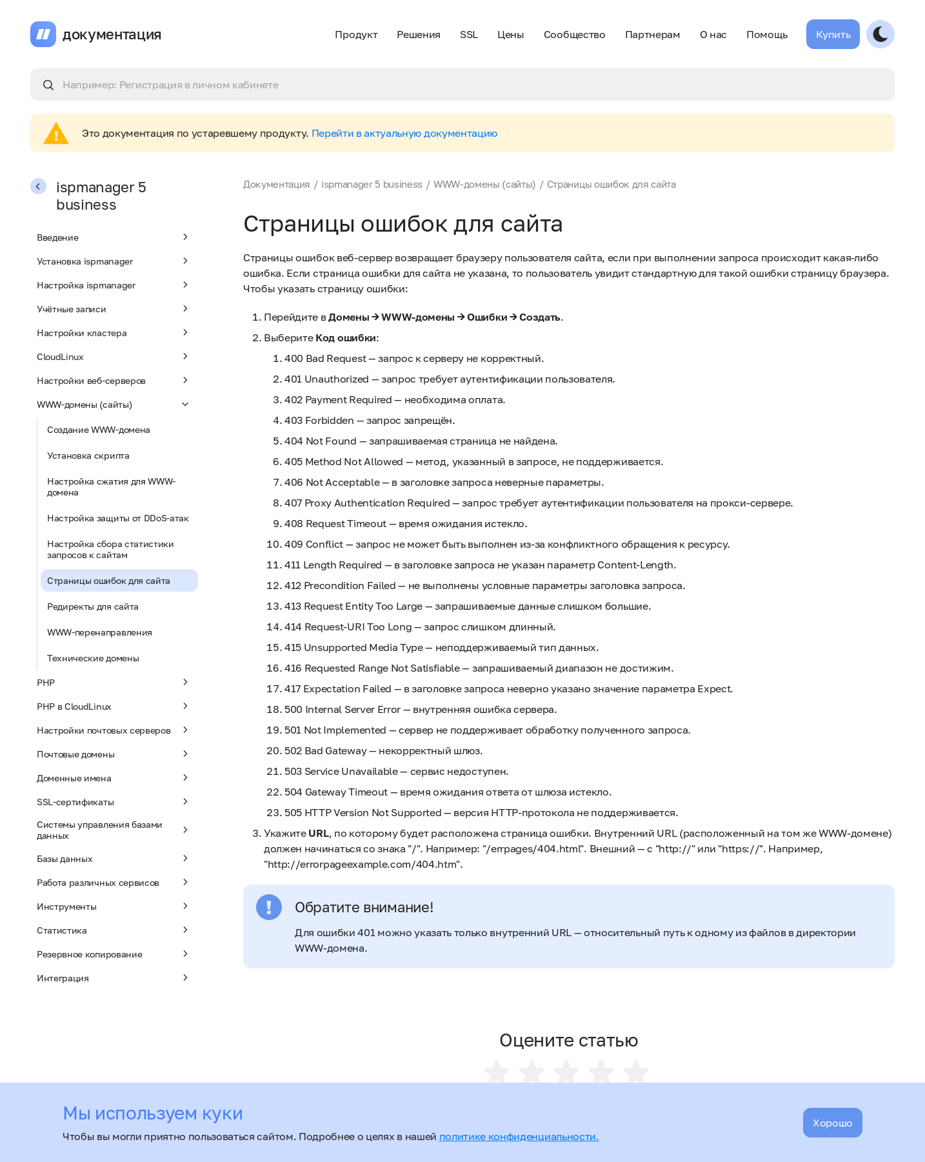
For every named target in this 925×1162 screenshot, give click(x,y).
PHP (114, 682)
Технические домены (93, 657)
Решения (419, 34)
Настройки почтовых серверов (114, 729)
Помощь (766, 34)
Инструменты (114, 905)
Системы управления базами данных (114, 830)
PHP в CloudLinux (114, 705)
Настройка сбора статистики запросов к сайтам (110, 549)
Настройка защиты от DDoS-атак (118, 517)
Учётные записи (114, 308)
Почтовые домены (114, 753)
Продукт (356, 34)
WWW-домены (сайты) (114, 403)
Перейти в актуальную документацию (404, 132)
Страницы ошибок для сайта (108, 580)
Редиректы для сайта (93, 606)
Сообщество (575, 34)
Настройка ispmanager (114, 284)
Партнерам (653, 34)
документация (112, 34)
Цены (510, 34)
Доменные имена (114, 777)
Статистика (114, 929)
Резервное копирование (114, 953)
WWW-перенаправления (99, 631)
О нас (713, 34)
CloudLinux (114, 356)
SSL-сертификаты (114, 801)
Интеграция (114, 977)
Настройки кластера (114, 332)
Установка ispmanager (114, 260)
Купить (833, 34)
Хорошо (833, 1122)
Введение (114, 236)
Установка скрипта (88, 455)
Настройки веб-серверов (114, 380)
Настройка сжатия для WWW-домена (111, 486)
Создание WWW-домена (98, 429)
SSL (469, 34)
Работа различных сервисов (114, 882)
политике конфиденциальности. (519, 1136)
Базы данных (114, 858)
